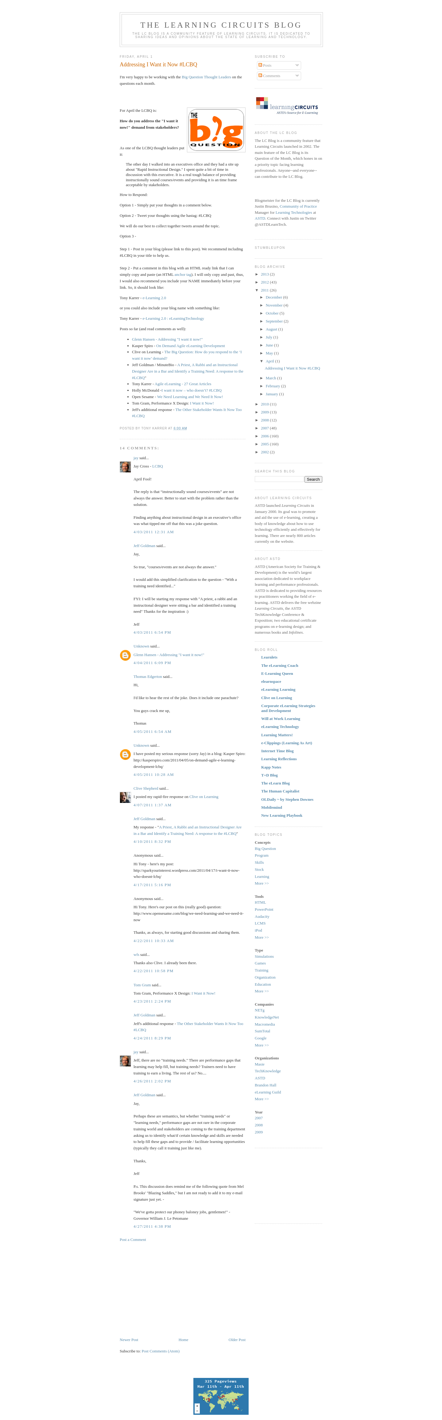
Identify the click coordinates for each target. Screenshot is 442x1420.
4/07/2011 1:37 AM (153, 805)
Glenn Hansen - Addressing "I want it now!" (167, 339)
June (270, 345)
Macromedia (265, 1024)
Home (183, 1339)
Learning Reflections (279, 759)
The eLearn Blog (275, 783)
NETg (260, 1010)
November (275, 305)
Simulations (264, 956)
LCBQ (157, 466)
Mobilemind (271, 807)
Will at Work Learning (280, 718)
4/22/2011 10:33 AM (154, 940)
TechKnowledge (268, 1071)
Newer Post (129, 1339)
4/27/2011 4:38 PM (152, 1226)
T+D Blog (269, 775)
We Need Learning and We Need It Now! (190, 396)
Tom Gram (142, 985)
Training (261, 970)
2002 (265, 452)
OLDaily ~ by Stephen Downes (287, 799)
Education (263, 984)
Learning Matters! (277, 735)
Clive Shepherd (146, 788)
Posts (265, 65)
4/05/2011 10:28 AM (154, 774)
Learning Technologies (294, 212)
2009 (265, 412)
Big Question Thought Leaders (206, 77)
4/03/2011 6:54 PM (152, 632)
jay (136, 458)
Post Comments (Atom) (161, 1351)
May (270, 353)
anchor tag (183, 274)
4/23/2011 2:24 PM (152, 1001)
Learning (262, 876)
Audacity (262, 916)
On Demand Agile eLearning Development (190, 345)
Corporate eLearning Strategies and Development (288, 708)
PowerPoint (264, 909)
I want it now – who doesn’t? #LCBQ (191, 390)
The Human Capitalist (280, 791)
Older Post (237, 1339)
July (269, 337)
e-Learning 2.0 (154, 297)
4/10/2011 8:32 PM (152, 841)
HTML (260, 902)
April (270, 361)
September (275, 321)
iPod (258, 930)
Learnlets (269, 657)
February (273, 386)
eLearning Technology (280, 726)
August (272, 329)
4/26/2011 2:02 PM (152, 1081)
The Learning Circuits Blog (221, 25)
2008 (265, 420)
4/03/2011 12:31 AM (154, 532)
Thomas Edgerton (148, 676)
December (274, 297)
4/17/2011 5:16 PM (152, 884)
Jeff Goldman (144, 545)
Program (262, 855)
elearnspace (271, 681)
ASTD (260, 218)
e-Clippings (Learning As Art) (286, 743)
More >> (262, 883)
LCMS (260, 923)
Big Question (265, 848)
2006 (265, 436)
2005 (265, 444)
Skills (259, 862)
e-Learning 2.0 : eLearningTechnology (173, 318)
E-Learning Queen (277, 673)
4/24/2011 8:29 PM (152, 1038)
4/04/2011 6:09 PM (152, 662)
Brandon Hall (265, 1085)
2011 (265, 290)
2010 (265, 404)
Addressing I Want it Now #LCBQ (158, 64)
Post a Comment (133, 1239)
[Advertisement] (171, 1289)
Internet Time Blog (277, 751)
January (272, 394)
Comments (269, 75)
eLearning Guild (268, 1092)
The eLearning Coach (279, 665)
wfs (136, 954)
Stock (259, 869)
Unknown (141, 646)
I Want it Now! (202, 403)
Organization (265, 977)
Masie (260, 1064)
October (273, 313)
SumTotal (262, 1031)
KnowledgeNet (267, 1017)
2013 (265, 274)
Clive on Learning (204, 796)
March (271, 378)
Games (260, 963)
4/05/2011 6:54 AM (153, 731)
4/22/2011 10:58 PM (154, 970)
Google (260, 1038)
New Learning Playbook (281, 815)
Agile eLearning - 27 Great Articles (183, 383)
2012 (265, 282)
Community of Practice (298, 206)
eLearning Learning (278, 689)
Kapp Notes (271, 767)
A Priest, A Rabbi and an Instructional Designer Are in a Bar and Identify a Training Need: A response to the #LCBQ (187, 371)
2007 (265, 428)
